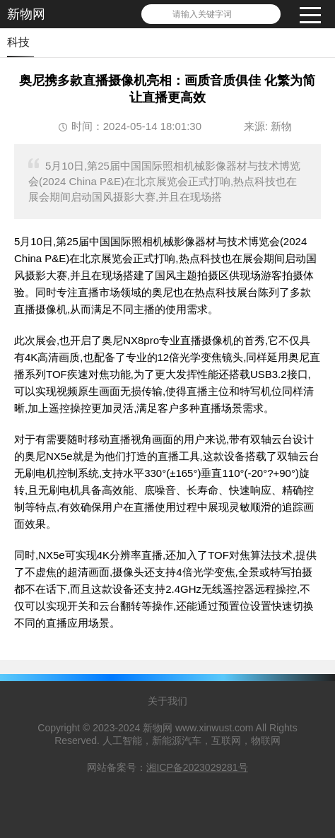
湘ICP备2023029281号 (196, 767)
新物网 (26, 14)
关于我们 (167, 701)
